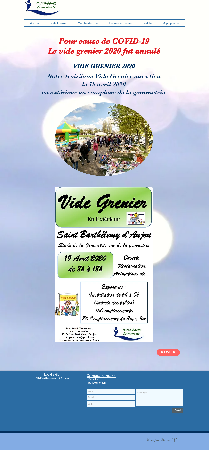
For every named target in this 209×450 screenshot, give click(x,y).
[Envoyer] (177, 410)
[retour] (168, 352)
